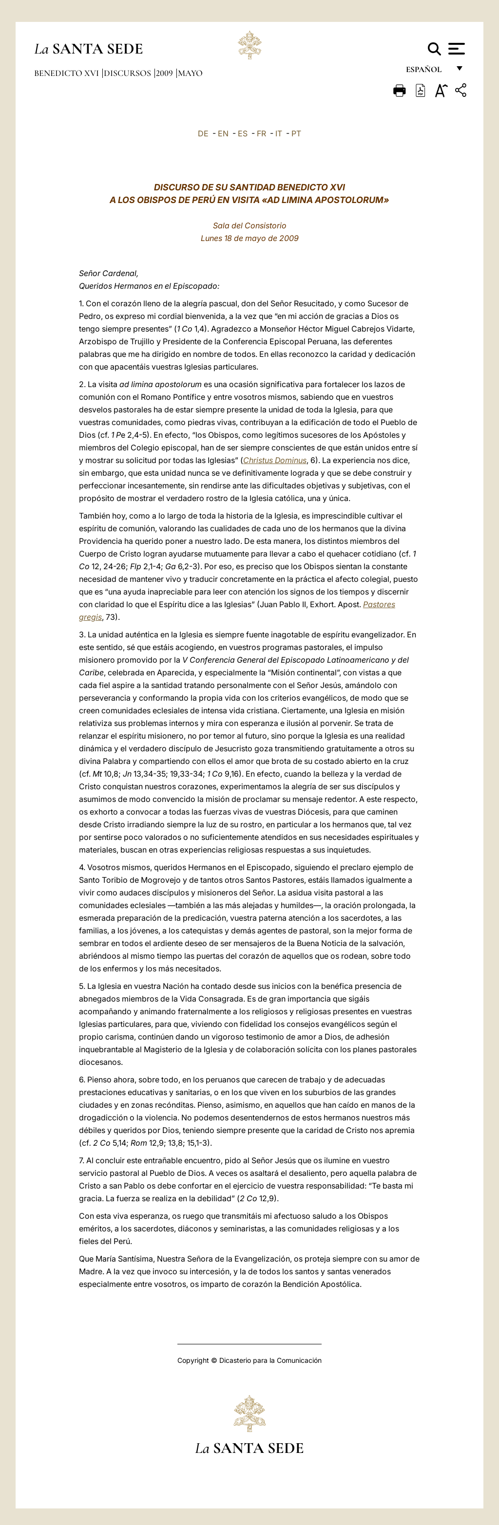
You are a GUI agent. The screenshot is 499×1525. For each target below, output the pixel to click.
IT (278, 133)
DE (203, 133)
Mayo (190, 73)
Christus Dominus (275, 460)
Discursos (128, 73)
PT (296, 133)
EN (223, 133)
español (427, 71)
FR (261, 133)
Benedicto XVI (67, 73)
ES (243, 133)
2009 (165, 73)
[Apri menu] (455, 48)
